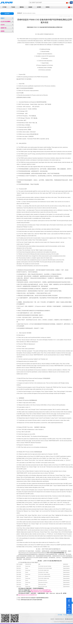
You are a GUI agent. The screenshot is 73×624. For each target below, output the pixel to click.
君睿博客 (2, 31)
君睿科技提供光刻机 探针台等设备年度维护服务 (31, 599)
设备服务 (30, 7)
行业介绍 (2, 24)
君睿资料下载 (3, 27)
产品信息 (13, 7)
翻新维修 (22, 7)
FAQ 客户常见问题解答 (5, 21)
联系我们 (48, 7)
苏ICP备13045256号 (69, 619)
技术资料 (39, 7)
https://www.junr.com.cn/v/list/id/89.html (27, 594)
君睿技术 (2, 18)
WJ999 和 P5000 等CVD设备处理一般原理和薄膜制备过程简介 (35, 597)
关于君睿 (4, 7)
